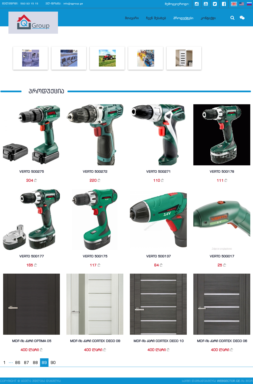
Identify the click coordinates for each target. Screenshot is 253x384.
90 (53, 362)
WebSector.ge (228, 381)
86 (17, 362)
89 (44, 362)
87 (26, 362)
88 (35, 362)
